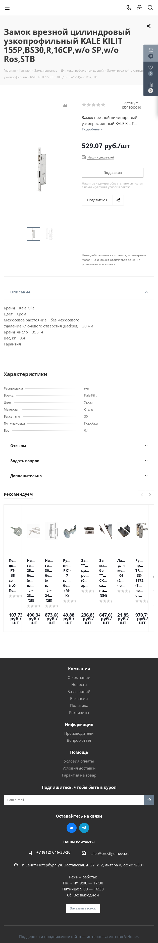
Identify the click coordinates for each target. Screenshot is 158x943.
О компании (79, 649)
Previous (142, 494)
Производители (79, 705)
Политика (79, 677)
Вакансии (79, 670)
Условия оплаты (79, 733)
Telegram (84, 800)
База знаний (79, 663)
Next (150, 494)
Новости (79, 656)
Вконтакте (72, 800)
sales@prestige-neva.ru (110, 825)
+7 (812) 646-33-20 (53, 824)
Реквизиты (79, 684)
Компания (79, 641)
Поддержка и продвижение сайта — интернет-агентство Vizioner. (79, 908)
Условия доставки (79, 740)
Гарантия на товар (79, 747)
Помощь (79, 724)
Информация (79, 697)
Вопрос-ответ (79, 712)
